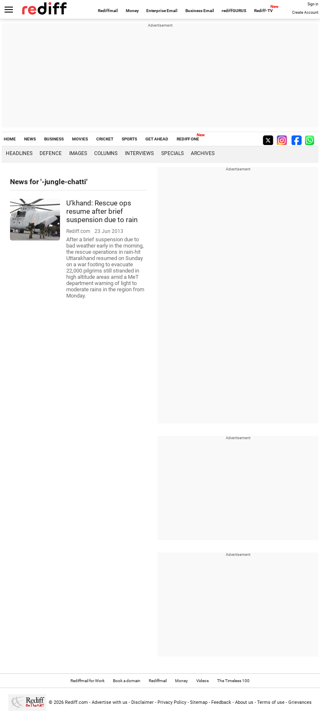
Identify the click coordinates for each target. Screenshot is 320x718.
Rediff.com (76, 702)
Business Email (199, 10)
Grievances (300, 702)
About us (244, 702)
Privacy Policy (172, 702)
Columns (106, 153)
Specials (172, 153)
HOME (10, 139)
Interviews (139, 153)
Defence (51, 153)
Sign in (313, 4)
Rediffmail (108, 10)
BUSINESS (54, 139)
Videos (202, 680)
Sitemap (199, 702)
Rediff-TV (263, 10)
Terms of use (271, 702)
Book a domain (126, 680)
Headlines (19, 153)
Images (78, 153)
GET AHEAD (156, 139)
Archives (203, 153)
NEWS (30, 139)
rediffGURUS (234, 10)
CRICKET (104, 139)
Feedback (221, 702)
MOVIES (80, 139)
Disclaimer (142, 702)
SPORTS (129, 139)
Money (132, 10)
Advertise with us (110, 702)
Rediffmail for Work (87, 680)
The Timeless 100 (233, 680)
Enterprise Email (162, 10)
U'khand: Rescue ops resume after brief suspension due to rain (102, 211)
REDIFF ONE (188, 139)
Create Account (305, 12)
